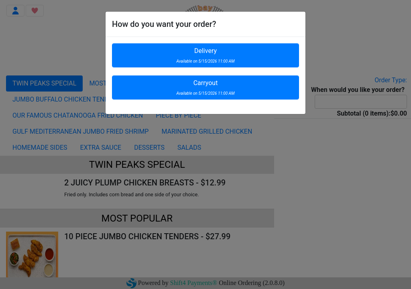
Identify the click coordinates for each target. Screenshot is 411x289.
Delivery (206, 55)
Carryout (206, 87)
